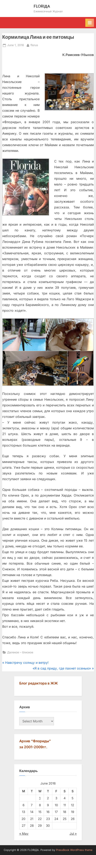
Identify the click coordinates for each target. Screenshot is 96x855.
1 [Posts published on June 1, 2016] (39, 798)
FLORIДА (42, 6)
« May (24, 834)
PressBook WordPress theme (74, 850)
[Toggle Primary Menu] (89, 23)
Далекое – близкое (20, 652)
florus (34, 45)
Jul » (73, 834)
